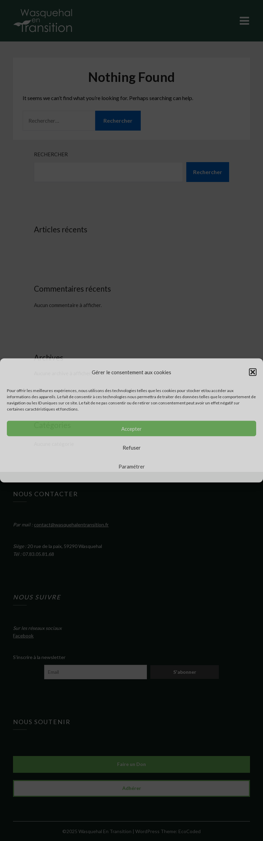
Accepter (131, 429)
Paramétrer (131, 466)
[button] (252, 372)
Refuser (132, 447)
